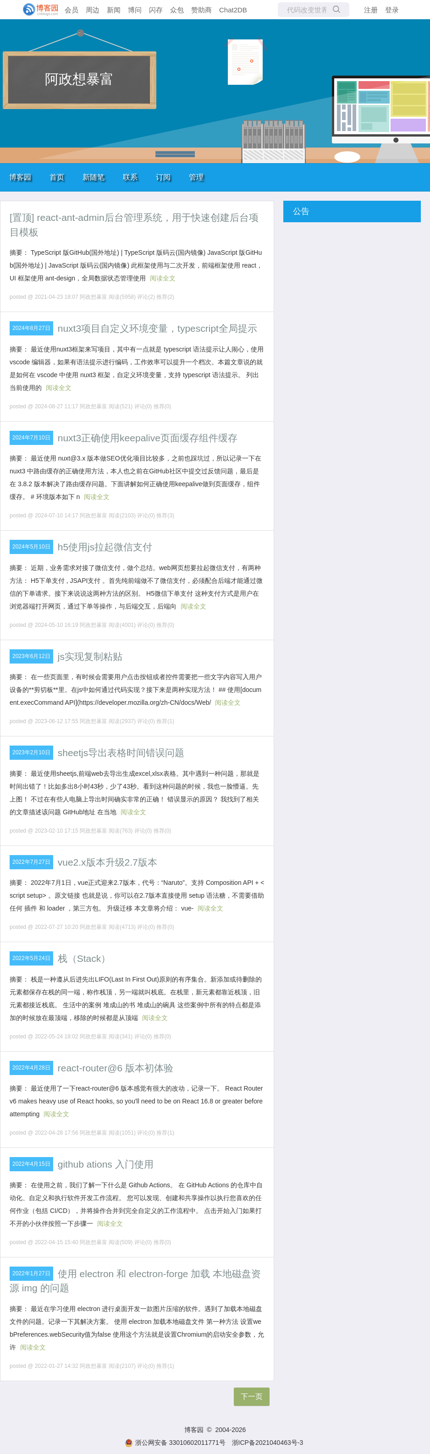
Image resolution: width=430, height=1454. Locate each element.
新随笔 (94, 177)
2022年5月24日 (31, 958)
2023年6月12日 (31, 656)
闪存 (156, 10)
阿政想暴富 (79, 79)
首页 (57, 177)
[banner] (36, 9)
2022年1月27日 (31, 1273)
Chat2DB (233, 10)
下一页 (252, 1396)
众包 (177, 10)
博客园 (20, 177)
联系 (130, 177)
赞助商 (201, 10)
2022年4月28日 (31, 1067)
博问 (135, 10)
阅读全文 (163, 278)
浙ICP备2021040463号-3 (267, 1442)
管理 (196, 177)
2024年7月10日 (31, 437)
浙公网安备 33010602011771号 (175, 1442)
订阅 (163, 177)
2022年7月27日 (31, 862)
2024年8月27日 (31, 328)
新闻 (114, 10)
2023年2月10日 (31, 752)
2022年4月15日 (31, 1164)
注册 (371, 10)
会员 (71, 10)
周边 (92, 10)
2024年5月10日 (31, 546)
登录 (392, 10)
